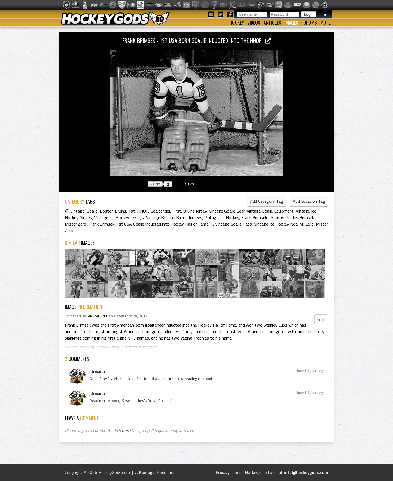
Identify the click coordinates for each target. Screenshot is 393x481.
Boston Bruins (113, 211)
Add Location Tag (309, 201)
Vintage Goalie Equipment (270, 211)
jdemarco (97, 371)
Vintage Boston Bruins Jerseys (174, 217)
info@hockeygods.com (306, 472)
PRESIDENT (98, 316)
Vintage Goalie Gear (227, 211)
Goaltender (160, 211)
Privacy (223, 472)
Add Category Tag (266, 201)
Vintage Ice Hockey (221, 217)
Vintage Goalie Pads (233, 224)
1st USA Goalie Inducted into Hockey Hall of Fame (162, 224)
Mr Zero (306, 224)
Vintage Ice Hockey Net (275, 224)
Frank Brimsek (101, 224)
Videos (253, 22)
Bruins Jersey (195, 211)
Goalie (92, 211)
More (325, 22)
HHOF (142, 211)
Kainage (146, 472)
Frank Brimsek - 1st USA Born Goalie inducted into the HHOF (196, 40)
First (176, 211)
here (126, 430)
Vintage (77, 211)
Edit (320, 319)
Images (291, 22)
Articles (272, 22)
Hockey (236, 22)
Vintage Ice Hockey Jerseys (119, 217)
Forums (309, 22)
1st (131, 211)
